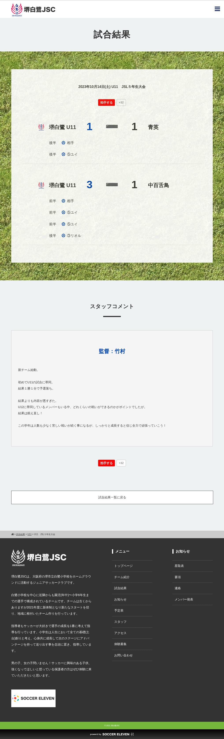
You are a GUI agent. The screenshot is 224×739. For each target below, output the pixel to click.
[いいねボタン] (106, 102)
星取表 (179, 566)
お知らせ (120, 599)
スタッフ (120, 621)
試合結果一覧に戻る (112, 497)
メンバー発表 (184, 599)
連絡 (178, 588)
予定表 (118, 610)
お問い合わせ (123, 655)
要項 (178, 577)
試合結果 (120, 588)
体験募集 (120, 644)
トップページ (123, 566)
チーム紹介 (122, 577)
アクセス (120, 633)
